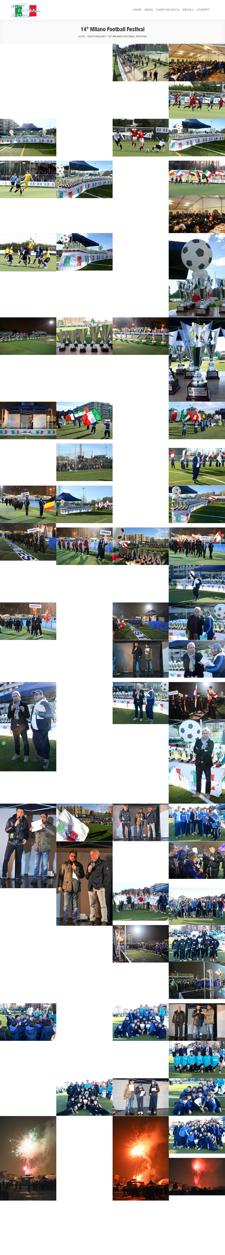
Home (137, 9)
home (81, 36)
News (148, 9)
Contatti (203, 9)
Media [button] (188, 9)
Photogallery (97, 36)
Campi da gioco (167, 9)
